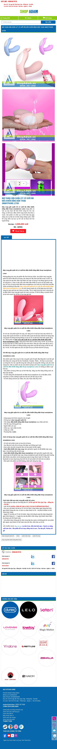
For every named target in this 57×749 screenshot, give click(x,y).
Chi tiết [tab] (6, 237)
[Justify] (28, 18)
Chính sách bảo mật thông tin (11, 711)
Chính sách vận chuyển (9, 717)
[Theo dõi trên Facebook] (5, 736)
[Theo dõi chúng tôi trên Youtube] (9, 736)
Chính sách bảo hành (9, 719)
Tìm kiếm (48, 22)
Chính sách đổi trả (8, 713)
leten (18, 536)
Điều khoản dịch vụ (8, 715)
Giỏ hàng (47, 17)
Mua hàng (18, 231)
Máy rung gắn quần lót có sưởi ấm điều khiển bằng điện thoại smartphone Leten (27, 28)
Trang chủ (5, 18)
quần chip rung (26, 536)
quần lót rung (36, 536)
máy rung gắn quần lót (8, 536)
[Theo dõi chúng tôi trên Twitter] (12, 736)
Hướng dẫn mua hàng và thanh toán (13, 709)
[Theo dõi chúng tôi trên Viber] (16, 736)
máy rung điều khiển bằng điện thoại (11, 539)
